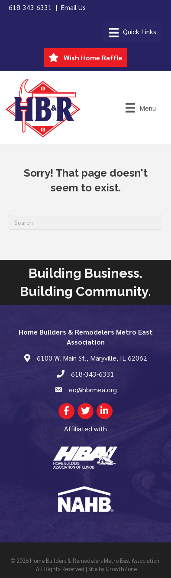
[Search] (85, 222)
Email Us (73, 7)
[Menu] (132, 32)
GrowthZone (121, 568)
